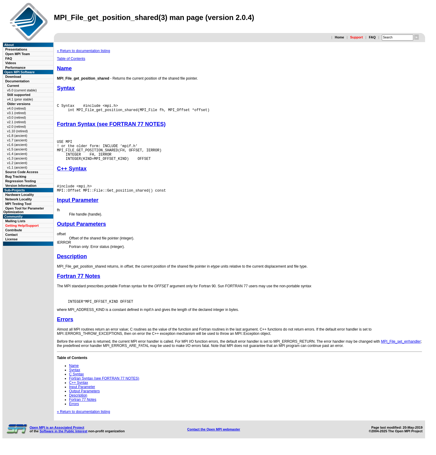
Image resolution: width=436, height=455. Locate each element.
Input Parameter (77, 209)
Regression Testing (20, 181)
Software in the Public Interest (64, 441)
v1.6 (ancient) (17, 145)
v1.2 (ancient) (17, 163)
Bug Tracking (15, 176)
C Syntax (76, 384)
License (11, 239)
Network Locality (18, 199)
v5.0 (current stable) (22, 90)
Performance (15, 67)
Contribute (13, 230)
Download (13, 76)
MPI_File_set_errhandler (401, 351)
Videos (10, 63)
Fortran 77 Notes (78, 285)
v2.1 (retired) (16, 122)
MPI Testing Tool (18, 204)
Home (339, 37)
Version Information (20, 185)
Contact (11, 234)
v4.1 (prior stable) (20, 99)
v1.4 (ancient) (17, 154)
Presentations (16, 49)
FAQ (372, 37)
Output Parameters (81, 233)
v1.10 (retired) (17, 131)
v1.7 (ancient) (17, 140)
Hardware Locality (19, 194)
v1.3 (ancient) (17, 158)
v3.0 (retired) (16, 117)
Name (64, 68)
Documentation (17, 81)
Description (72, 265)
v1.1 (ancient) (17, 167)
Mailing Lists (15, 221)
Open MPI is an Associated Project (57, 437)
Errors (65, 329)
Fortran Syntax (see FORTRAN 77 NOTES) (111, 127)
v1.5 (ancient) (17, 149)
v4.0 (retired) (16, 108)
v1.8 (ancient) (17, 135)
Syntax (66, 88)
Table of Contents (71, 59)
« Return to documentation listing (83, 51)
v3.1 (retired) (16, 113)
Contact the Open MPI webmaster (213, 439)
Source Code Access (21, 172)
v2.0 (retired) (16, 126)
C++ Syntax (72, 176)
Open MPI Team (17, 54)
